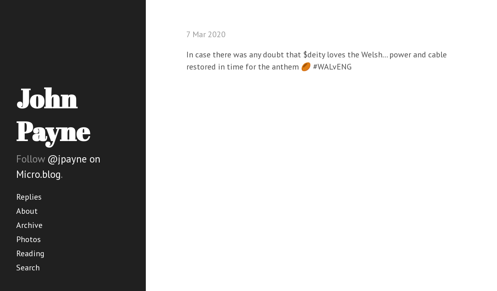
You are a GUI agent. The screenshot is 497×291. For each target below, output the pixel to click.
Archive (29, 225)
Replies (29, 197)
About (27, 211)
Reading (30, 253)
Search (28, 267)
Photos (28, 239)
